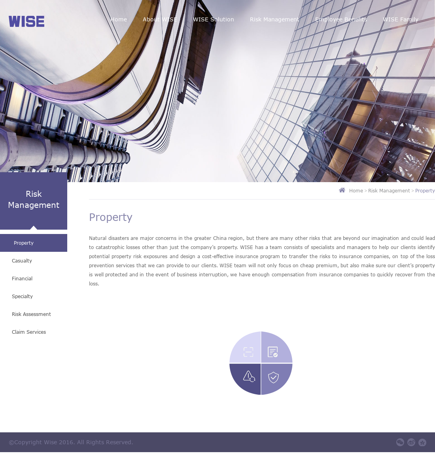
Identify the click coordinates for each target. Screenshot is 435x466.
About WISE (160, 19)
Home (118, 19)
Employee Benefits (341, 19)
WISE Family (400, 19)
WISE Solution (213, 19)
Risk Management (274, 19)
